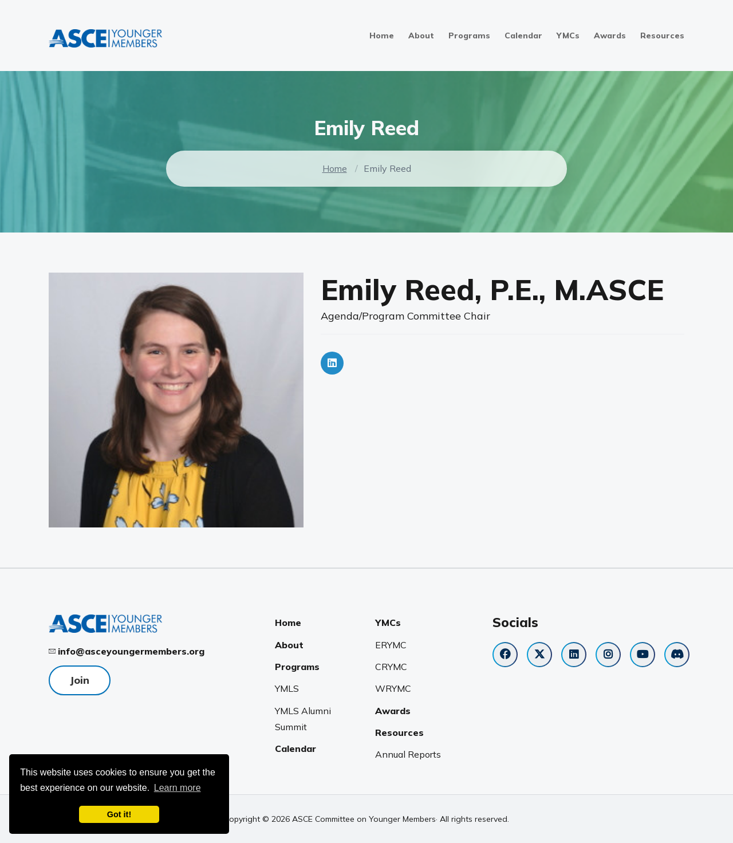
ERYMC (391, 645)
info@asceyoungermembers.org (131, 651)
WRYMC (393, 688)
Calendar (523, 35)
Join (79, 680)
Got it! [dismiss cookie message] (119, 814)
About (421, 35)
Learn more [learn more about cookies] (177, 788)
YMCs (568, 35)
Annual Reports (408, 754)
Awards (610, 35)
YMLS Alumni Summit (303, 718)
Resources (662, 35)
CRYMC (391, 666)
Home (381, 35)
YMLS (287, 688)
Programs (469, 35)
